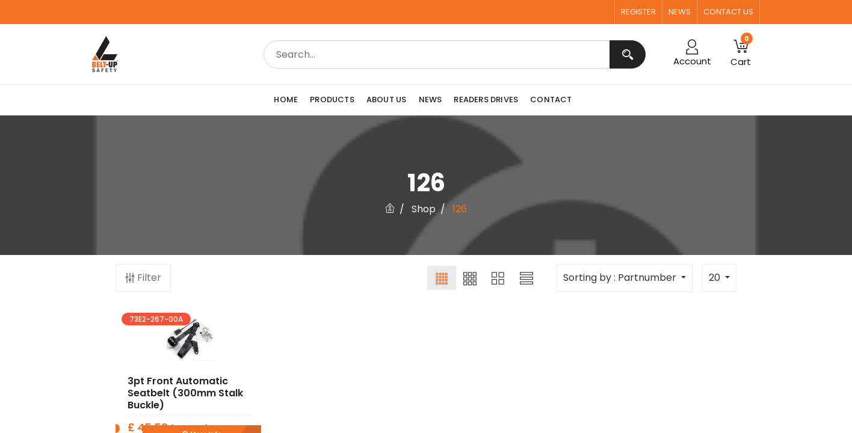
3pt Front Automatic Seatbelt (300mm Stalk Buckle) (185, 402)
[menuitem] (289, 100)
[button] (741, 54)
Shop (424, 209)
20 (716, 277)
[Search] (628, 54)
